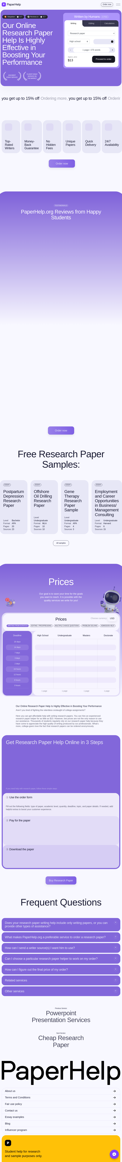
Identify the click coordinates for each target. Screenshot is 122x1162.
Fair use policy (13, 1104)
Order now (107, 4)
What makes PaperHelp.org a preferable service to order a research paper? (55, 937)
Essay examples (14, 1117)
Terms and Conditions (17, 1097)
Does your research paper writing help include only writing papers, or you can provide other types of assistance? (56, 924)
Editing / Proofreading (41, 626)
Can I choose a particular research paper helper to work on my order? (51, 958)
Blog (7, 1123)
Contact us (11, 1110)
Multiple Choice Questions (67, 626)
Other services (14, 991)
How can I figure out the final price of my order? (36, 969)
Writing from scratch (18, 626)
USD (112, 618)
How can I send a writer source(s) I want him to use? (40, 948)
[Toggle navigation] (118, 4)
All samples (61, 543)
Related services (16, 980)
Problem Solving (89, 626)
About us (10, 1091)
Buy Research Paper (61, 880)
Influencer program (16, 1130)
